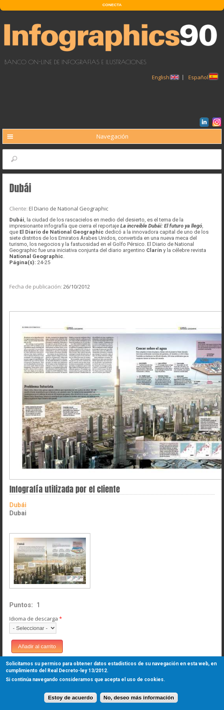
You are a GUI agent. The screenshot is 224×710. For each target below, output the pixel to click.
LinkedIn (205, 123)
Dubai (17, 513)
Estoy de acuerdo (70, 698)
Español (203, 77)
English (165, 77)
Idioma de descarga (35, 618)
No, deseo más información (139, 698)
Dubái (17, 505)
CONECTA (112, 4)
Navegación (112, 136)
